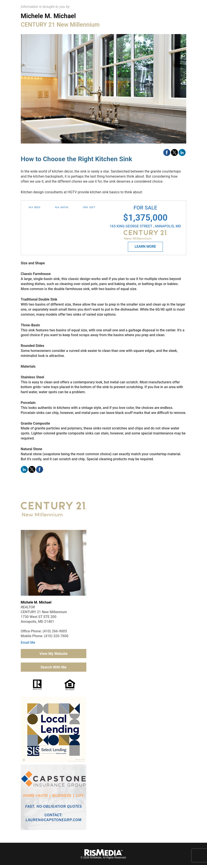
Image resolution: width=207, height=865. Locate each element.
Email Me (28, 642)
